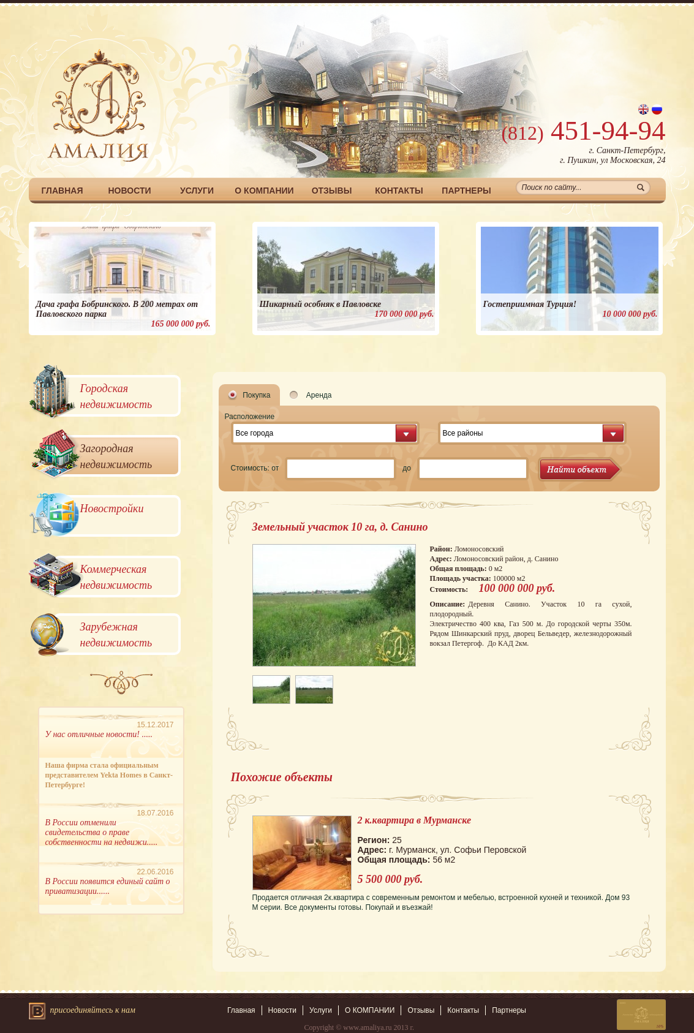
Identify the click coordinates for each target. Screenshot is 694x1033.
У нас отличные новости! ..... (99, 734)
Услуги (197, 190)
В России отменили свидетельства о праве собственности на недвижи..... (101, 832)
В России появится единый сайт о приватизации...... (107, 886)
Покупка (256, 395)
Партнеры (466, 190)
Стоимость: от (255, 468)
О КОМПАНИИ (264, 190)
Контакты (399, 190)
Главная (62, 190)
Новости (129, 190)
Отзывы (332, 190)
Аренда (319, 395)
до (406, 468)
